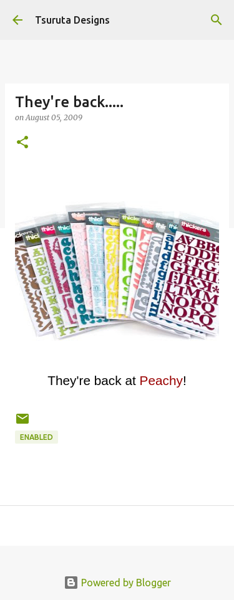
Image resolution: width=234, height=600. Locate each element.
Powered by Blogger (117, 582)
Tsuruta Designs (72, 20)
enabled (36, 437)
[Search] (216, 20)
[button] (22, 143)
